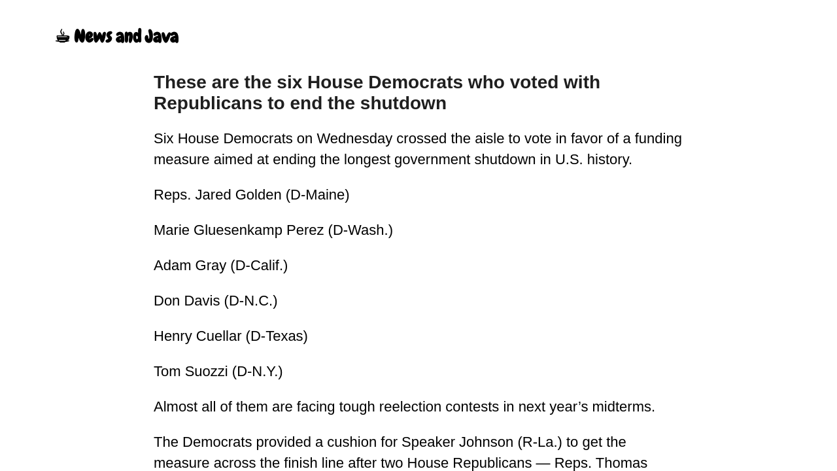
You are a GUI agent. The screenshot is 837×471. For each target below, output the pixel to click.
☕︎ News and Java (116, 37)
